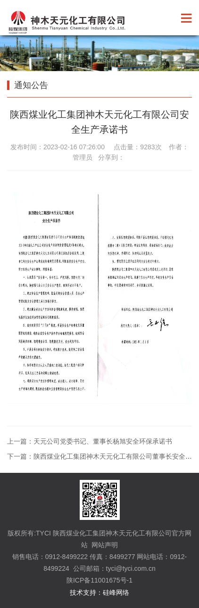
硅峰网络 (116, 592)
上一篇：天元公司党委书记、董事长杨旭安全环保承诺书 (89, 441)
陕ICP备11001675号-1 (99, 580)
